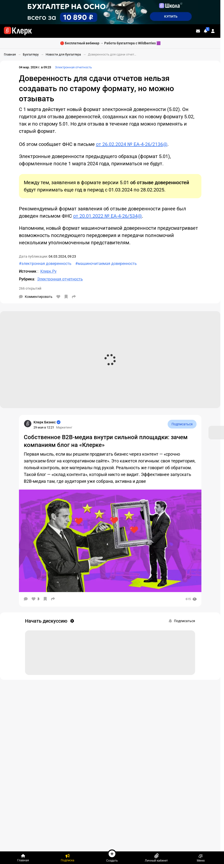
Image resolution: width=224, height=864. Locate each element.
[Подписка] (67, 858)
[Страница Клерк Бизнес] (28, 424)
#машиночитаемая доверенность (106, 263)
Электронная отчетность (73, 67)
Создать (112, 855)
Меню (201, 857)
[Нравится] (58, 297)
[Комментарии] (35, 297)
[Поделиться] (74, 297)
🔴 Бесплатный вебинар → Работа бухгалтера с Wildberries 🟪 (110, 43)
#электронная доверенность (45, 263)
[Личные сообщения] (198, 31)
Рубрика (26, 279)
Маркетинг (64, 427)
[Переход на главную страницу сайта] (18, 31)
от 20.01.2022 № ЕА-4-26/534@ (107, 216)
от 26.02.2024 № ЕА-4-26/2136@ (131, 144)
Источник (28, 271)
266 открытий (30, 288)
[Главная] (23, 858)
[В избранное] (66, 297)
